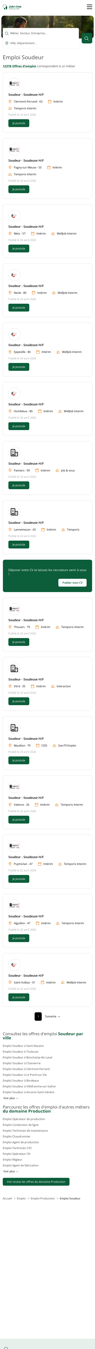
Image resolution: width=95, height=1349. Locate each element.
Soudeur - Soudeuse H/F (26, 94)
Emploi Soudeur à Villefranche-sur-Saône (29, 1086)
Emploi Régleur (12, 1159)
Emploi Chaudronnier (16, 1136)
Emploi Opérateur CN (16, 1154)
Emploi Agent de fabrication (21, 1165)
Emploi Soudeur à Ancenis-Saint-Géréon (28, 1092)
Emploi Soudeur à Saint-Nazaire (23, 1046)
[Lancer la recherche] (87, 38)
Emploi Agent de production (21, 1142)
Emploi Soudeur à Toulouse (20, 1051)
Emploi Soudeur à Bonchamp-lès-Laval (27, 1057)
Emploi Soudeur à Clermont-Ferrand (26, 1069)
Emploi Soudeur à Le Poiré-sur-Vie (25, 1075)
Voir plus (10, 1098)
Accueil (7, 1198)
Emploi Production (43, 1198)
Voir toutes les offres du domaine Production (36, 1182)
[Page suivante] (52, 1016)
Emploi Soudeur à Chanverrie (22, 1063)
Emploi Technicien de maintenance (25, 1131)
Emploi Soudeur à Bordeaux (21, 1080)
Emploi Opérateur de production (24, 1119)
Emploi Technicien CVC (17, 1148)
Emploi (21, 1198)
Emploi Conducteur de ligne (21, 1125)
